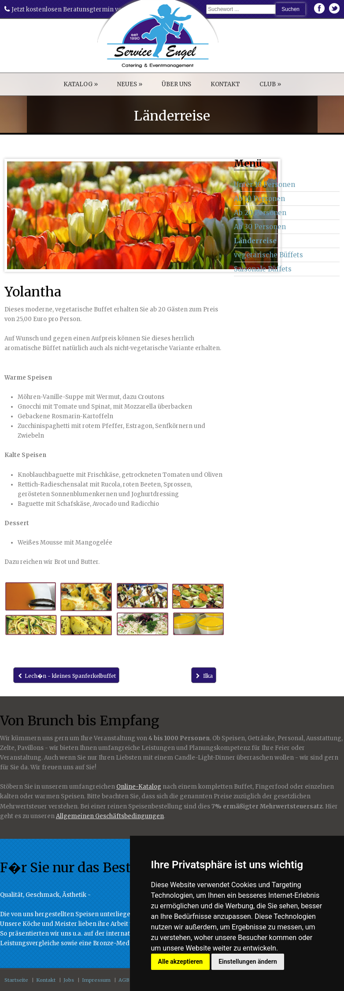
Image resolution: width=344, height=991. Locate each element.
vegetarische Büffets (268, 255)
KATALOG (80, 84)
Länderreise (255, 241)
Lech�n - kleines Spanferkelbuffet (66, 676)
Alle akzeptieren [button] (180, 961)
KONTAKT (225, 84)
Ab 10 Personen (259, 198)
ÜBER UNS (176, 84)
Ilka (203, 676)
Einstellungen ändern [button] (247, 961)
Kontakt (45, 980)
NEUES (129, 84)
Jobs (68, 980)
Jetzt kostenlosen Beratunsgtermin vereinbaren (77, 9)
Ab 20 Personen (260, 212)
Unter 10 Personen (264, 184)
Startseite (16, 980)
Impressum (96, 980)
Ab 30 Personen (260, 227)
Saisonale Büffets (263, 269)
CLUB (270, 84)
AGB (123, 980)
